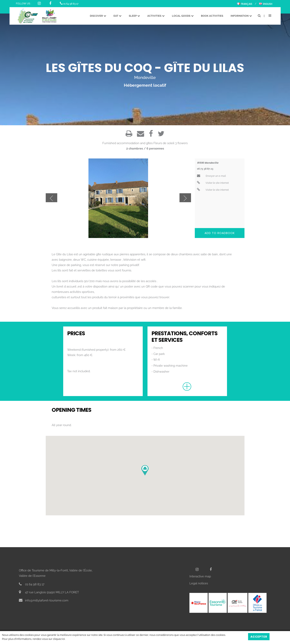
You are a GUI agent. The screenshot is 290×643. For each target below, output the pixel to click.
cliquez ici (59, 638)
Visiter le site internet (213, 183)
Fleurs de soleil (163, 143)
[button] (145, 470)
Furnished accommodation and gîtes (127, 143)
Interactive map (200, 576)
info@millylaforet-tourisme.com (43, 600)
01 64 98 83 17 (69, 3)
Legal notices (198, 583)
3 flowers (181, 143)
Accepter (258, 637)
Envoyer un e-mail (211, 176)
